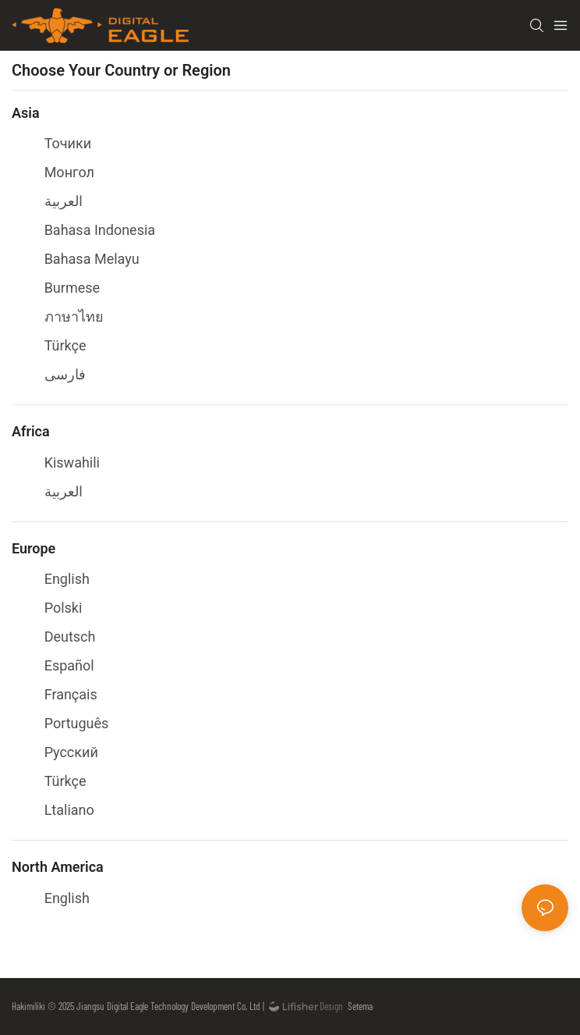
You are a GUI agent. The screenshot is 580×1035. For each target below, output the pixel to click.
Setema (358, 1006)
